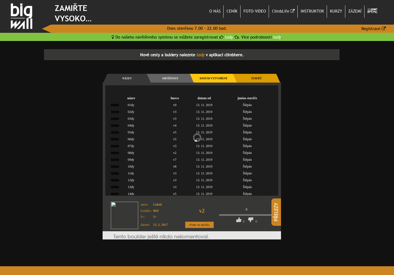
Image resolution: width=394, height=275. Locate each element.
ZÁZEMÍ (354, 11)
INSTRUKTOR (312, 11)
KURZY (336, 11)
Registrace (373, 28)
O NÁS (215, 11)
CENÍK (232, 11)
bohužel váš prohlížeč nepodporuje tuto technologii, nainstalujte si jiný (192, 218)
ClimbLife (283, 11)
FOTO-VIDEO (255, 11)
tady (229, 37)
